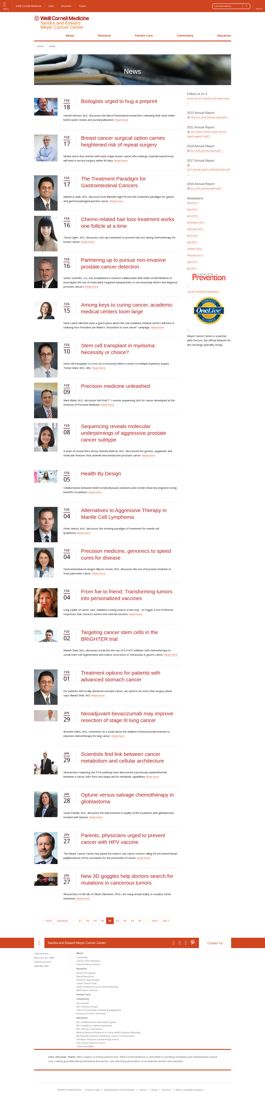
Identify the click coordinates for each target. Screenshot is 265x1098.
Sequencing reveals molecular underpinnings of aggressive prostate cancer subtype (123, 433)
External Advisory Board (88, 964)
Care (51, 6)
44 (132, 920)
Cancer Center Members (88, 960)
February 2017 (194, 255)
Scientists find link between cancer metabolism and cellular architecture (122, 757)
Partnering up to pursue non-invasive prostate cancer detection (123, 263)
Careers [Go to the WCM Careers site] (143, 1089)
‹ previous (62, 920)
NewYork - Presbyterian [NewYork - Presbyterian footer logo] (161, 1077)
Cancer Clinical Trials (86, 983)
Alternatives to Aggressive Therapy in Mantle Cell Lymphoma (124, 513)
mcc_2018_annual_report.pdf (205, 150)
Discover (66, 6)
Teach (82, 6)
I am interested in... (232, 6)
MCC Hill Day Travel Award (89, 1029)
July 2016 (191, 242)
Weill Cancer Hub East (87, 990)
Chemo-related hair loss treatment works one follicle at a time (127, 222)
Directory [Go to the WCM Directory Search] (166, 1089)
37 (80, 920)
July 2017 (191, 268)
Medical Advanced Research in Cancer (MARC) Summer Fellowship (108, 1032)
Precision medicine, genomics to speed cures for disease (126, 554)
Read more (121, 119)
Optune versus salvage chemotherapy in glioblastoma (127, 798)
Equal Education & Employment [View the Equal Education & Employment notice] (119, 1089)
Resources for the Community (90, 1013)
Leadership (81, 957)
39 (95, 920)
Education (224, 35)
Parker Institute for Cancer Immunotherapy (97, 986)
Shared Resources (85, 976)
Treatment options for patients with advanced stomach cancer (120, 676)
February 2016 (194, 229)
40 (102, 920)
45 (139, 920)
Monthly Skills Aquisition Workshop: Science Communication (105, 1036)
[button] (259, 6)
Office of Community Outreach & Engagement (98, 1010)
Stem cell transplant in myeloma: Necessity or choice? (118, 349)
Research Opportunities (88, 979)
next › (155, 920)
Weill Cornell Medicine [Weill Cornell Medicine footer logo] (107, 1077)
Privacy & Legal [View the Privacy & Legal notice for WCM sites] (92, 1089)
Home (38, 35)
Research (104, 35)
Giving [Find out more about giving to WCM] (154, 1089)
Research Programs (86, 973)
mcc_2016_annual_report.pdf (205, 188)
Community (185, 35)
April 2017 (192, 261)
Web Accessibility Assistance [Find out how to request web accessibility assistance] (189, 1089)
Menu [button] (6, 8)
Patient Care (144, 35)
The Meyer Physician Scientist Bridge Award (97, 1039)
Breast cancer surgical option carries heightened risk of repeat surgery (123, 141)
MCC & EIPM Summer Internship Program (96, 1022)
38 (87, 920)
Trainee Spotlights (85, 1046)
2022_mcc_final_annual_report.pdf (208, 117)
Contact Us (215, 943)
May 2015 (192, 209)
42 (117, 920)
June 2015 (192, 215)
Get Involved (82, 1003)
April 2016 (192, 235)
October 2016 (194, 248)
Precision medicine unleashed (115, 386)
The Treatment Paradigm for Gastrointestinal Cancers (113, 182)
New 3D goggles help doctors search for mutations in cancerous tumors (127, 879)
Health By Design (101, 473)
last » (166, 920)
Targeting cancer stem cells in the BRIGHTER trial (119, 635)
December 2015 (195, 222)
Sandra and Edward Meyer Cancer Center (77, 943)
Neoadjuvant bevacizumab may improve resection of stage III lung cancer (127, 717)
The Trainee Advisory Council (90, 1042)
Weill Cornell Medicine (28, 6)
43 (124, 920)
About (70, 35)
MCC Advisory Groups (87, 1006)
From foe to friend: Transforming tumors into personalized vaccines (127, 595)
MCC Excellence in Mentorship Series (94, 1025)
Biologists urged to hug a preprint (119, 101)
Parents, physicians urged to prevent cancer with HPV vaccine (123, 838)
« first (48, 920)
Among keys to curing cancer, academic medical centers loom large (127, 308)
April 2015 (192, 202)
